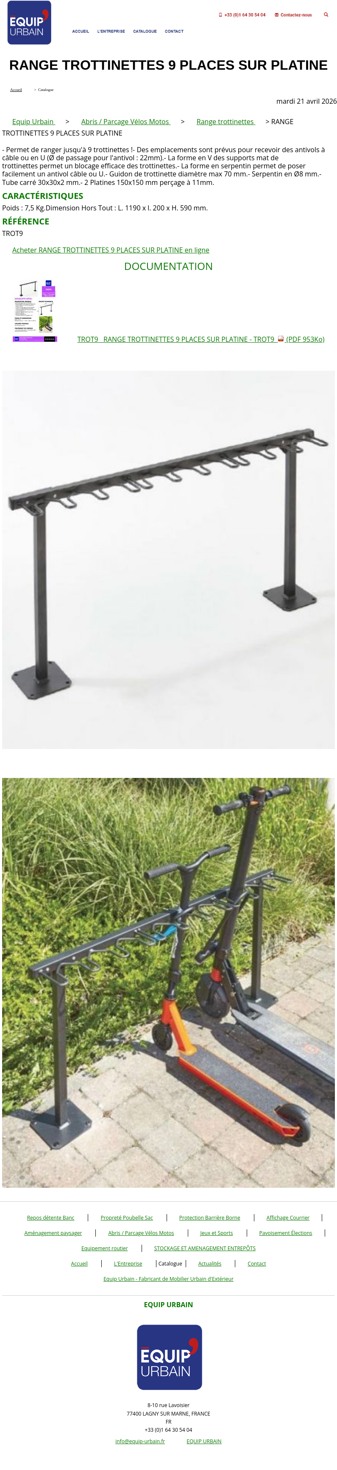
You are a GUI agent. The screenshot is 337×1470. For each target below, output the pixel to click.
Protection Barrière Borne (209, 1217)
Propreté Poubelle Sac (126, 1217)
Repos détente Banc (51, 1217)
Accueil (79, 1263)
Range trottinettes (226, 121)
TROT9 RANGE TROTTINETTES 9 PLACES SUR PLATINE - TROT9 (201, 339)
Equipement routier (104, 1248)
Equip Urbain (33, 121)
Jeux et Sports (217, 1233)
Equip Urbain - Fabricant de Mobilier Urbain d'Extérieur (168, 1279)
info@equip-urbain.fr (140, 1441)
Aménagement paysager (53, 1233)
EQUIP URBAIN (204, 1441)
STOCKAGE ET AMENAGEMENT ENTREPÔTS (205, 1248)
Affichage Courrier (288, 1217)
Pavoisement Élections (285, 1233)
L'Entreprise (128, 1263)
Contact (257, 1263)
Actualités (209, 1263)
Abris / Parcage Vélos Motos (126, 121)
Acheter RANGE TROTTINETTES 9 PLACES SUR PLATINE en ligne (110, 250)
